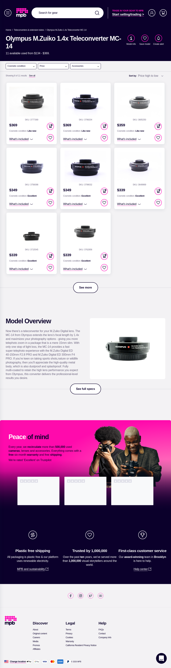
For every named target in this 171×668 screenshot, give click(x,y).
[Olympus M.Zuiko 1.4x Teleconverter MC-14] (66, 30)
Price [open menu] (53, 66)
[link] (22, 13)
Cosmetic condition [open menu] (21, 66)
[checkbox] (144, 38)
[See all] (32, 75)
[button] (50, 126)
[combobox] (67, 12)
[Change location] (18, 661)
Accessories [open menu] (85, 66)
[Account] (151, 12)
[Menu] (7, 12)
